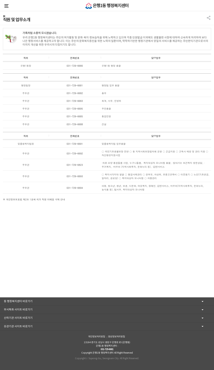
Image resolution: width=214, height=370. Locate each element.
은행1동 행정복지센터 (111, 5)
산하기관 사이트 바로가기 (18, 318)
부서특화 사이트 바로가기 (18, 309)
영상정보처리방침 (116, 336)
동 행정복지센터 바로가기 (18, 301)
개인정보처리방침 (96, 336)
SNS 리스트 (208, 18)
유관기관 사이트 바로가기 (18, 326)
